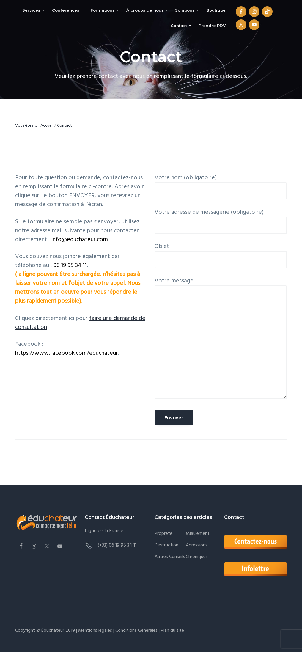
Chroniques (197, 557)
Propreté (163, 534)
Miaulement (198, 534)
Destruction (166, 545)
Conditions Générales (136, 630)
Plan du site (172, 630)
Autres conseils (170, 557)
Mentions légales (95, 630)
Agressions (196, 545)
